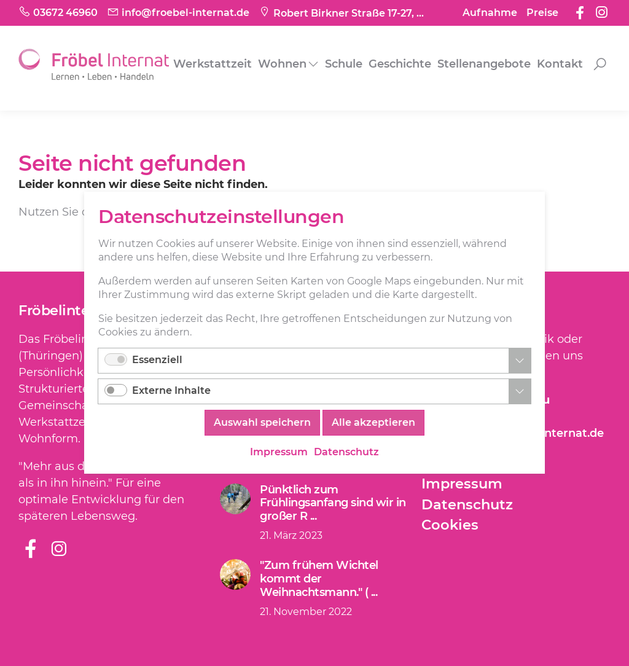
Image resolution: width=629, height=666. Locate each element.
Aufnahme (490, 12)
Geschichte (400, 64)
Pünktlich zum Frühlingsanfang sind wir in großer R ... (333, 503)
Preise (542, 12)
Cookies (450, 524)
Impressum (461, 483)
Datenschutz (467, 504)
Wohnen (282, 64)
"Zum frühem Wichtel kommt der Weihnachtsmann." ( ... (319, 578)
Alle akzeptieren (373, 423)
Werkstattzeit (212, 64)
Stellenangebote (484, 64)
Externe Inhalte (171, 391)
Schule (343, 64)
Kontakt (560, 64)
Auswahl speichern (262, 423)
